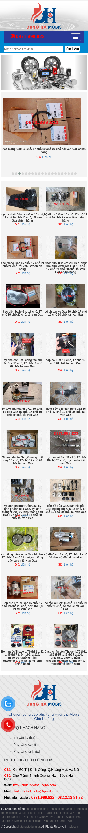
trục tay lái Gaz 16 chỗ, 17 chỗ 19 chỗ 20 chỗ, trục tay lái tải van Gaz (66, 460)
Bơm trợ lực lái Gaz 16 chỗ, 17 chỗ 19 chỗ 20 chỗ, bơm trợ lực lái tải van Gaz (22, 606)
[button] (13, 173)
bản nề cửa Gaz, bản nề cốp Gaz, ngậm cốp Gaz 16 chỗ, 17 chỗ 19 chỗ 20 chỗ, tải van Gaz (65, 509)
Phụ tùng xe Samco (61, 808)
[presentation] (42, 168)
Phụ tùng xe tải (25, 744)
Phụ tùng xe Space (62, 816)
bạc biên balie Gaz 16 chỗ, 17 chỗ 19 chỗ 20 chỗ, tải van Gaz (22, 313)
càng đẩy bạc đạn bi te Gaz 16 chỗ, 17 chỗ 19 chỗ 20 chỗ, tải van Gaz (66, 411)
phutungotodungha (28, 826)
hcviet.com (73, 826)
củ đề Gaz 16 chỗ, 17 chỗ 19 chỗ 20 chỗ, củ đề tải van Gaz (65, 556)
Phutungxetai (32, 820)
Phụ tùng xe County (35, 816)
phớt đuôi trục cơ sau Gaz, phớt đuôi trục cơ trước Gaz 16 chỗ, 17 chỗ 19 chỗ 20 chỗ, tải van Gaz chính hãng (66, 267)
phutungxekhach (36, 808)
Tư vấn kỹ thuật (25, 738)
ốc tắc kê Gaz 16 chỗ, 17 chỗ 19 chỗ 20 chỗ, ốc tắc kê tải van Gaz (66, 606)
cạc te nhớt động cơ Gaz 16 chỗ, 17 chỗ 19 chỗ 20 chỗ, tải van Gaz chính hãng (22, 217)
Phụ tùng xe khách (27, 751)
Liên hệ (47, 157)
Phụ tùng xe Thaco (40, 812)
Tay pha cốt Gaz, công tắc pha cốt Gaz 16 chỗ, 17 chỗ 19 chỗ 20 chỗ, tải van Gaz (22, 363)
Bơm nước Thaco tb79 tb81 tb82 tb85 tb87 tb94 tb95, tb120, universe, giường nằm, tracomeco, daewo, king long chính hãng (22, 658)
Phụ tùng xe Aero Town (57, 820)
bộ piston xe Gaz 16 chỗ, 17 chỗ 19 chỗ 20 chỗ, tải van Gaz (65, 313)
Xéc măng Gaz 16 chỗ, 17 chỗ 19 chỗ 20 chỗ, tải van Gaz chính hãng (44, 150)
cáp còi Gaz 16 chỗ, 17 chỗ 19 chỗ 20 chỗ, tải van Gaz (65, 362)
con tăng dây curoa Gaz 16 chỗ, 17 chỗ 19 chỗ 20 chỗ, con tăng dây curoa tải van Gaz (22, 557)
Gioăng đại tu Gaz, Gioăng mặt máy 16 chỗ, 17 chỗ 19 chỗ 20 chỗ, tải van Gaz (22, 460)
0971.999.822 (28, 36)
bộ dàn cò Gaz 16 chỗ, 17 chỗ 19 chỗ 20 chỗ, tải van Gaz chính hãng (65, 217)
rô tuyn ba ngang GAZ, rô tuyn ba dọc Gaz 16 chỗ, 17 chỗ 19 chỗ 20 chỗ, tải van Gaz (22, 411)
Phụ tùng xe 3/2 (64, 812)
